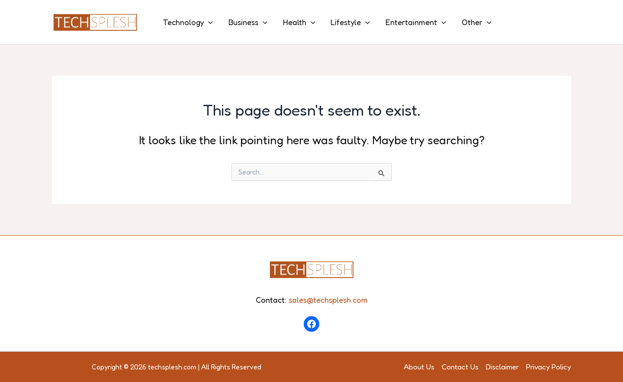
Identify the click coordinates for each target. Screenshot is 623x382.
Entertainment (415, 22)
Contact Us (460, 366)
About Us (419, 366)
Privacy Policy (548, 366)
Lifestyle (350, 22)
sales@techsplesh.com (328, 299)
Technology (188, 22)
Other (476, 22)
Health (299, 22)
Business (247, 22)
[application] (208, 22)
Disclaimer (502, 366)
